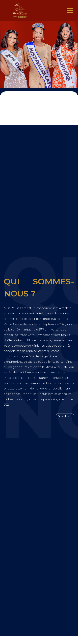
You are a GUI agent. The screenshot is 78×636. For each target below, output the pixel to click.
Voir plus (63, 416)
